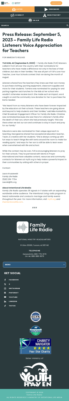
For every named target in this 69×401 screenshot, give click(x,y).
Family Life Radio (22, 3)
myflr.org (51, 199)
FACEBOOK (14, 280)
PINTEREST (14, 293)
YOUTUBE (13, 297)
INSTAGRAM (14, 288)
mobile (65, 3)
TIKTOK (12, 306)
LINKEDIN (13, 301)
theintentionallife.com (12, 202)
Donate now (56, 3)
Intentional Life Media (51, 397)
